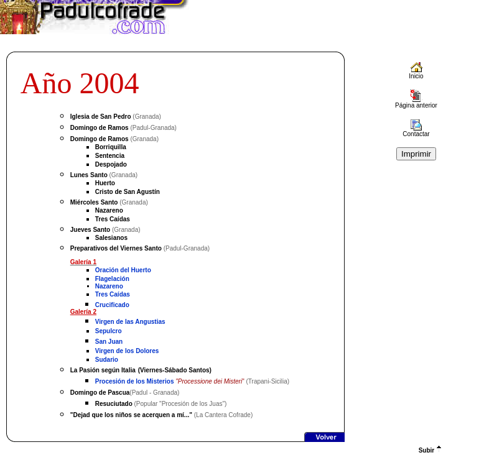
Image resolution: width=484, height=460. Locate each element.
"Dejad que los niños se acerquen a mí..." (131, 415)
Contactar (416, 131)
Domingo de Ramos (99, 127)
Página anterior (416, 102)
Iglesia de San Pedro (100, 116)
